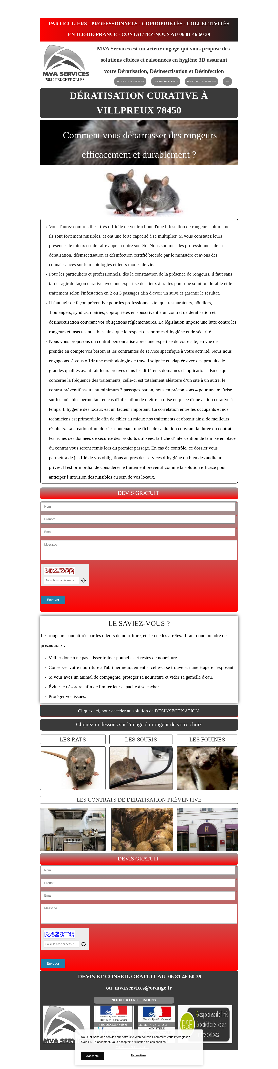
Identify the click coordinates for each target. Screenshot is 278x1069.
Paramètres (138, 1056)
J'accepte (92, 1056)
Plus (227, 81)
